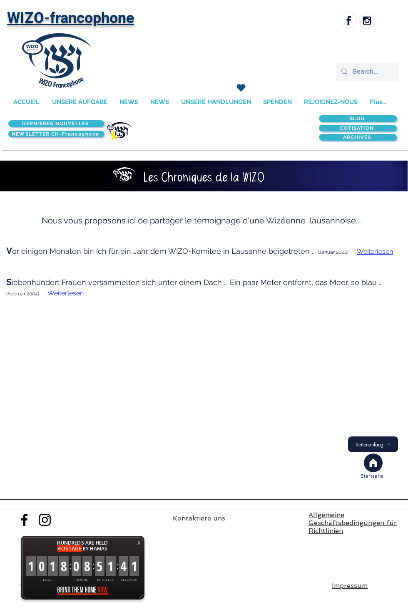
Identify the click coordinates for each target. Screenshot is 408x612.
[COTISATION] (358, 128)
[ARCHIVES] (358, 137)
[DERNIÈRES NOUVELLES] (56, 123)
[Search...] (367, 72)
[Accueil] (373, 462)
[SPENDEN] (241, 88)
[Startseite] (373, 476)
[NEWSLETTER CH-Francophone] (56, 134)
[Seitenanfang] (373, 444)
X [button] (138, 542)
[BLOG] (358, 118)
